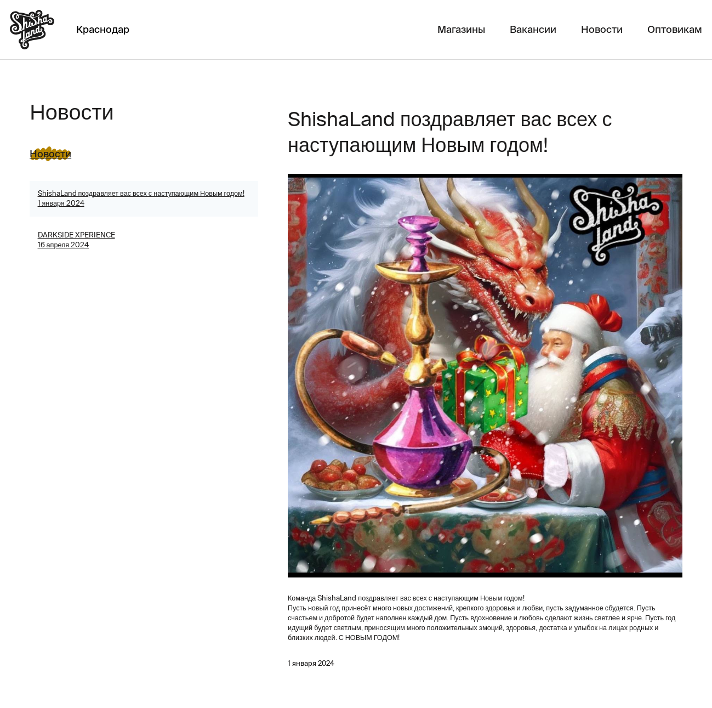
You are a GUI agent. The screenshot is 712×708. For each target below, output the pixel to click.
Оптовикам (674, 29)
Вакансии (533, 29)
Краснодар (102, 29)
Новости (602, 29)
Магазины (461, 29)
